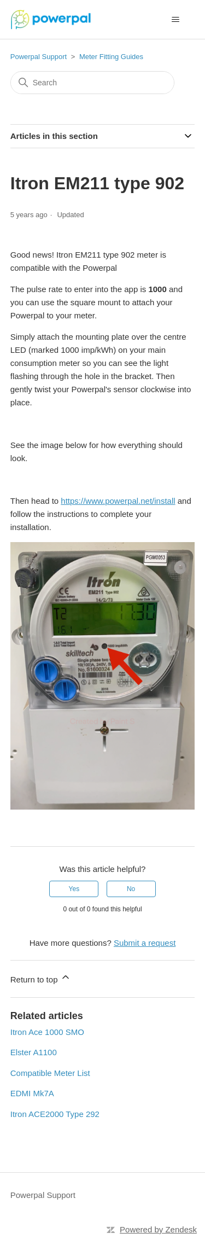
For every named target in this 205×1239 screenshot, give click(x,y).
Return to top (40, 978)
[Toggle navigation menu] (175, 19)
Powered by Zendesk (158, 1229)
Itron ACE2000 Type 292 (54, 1114)
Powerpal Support (38, 57)
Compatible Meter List (50, 1073)
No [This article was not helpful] (131, 889)
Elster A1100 (33, 1052)
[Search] (92, 83)
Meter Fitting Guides (111, 57)
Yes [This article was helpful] (74, 889)
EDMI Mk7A (32, 1093)
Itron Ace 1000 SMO (47, 1032)
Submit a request (144, 942)
